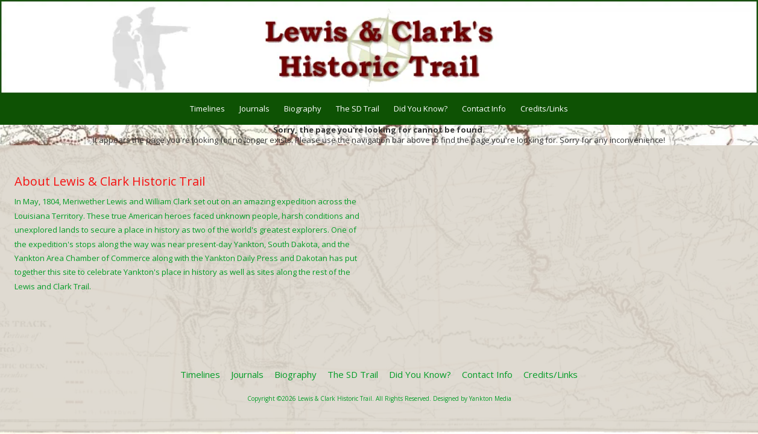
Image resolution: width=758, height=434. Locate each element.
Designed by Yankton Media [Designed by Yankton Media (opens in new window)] (472, 398)
